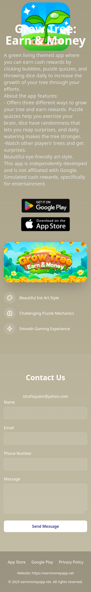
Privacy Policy (71, 562)
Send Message (45, 526)
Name (9, 402)
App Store (17, 562)
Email (9, 427)
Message (12, 479)
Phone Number (18, 453)
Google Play (42, 562)
